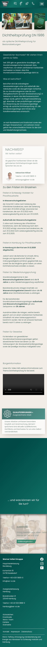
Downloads (7, 617)
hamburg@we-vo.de (11, 606)
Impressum (15, 631)
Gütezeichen (8, 614)
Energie (5, 639)
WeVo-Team (8, 619)
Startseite (7, 625)
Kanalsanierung (31, 637)
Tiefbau (11, 637)
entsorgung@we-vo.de (24, 192)
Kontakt (6, 631)
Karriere (6, 622)
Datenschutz (26, 631)
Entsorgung (19, 637)
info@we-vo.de (9, 581)
